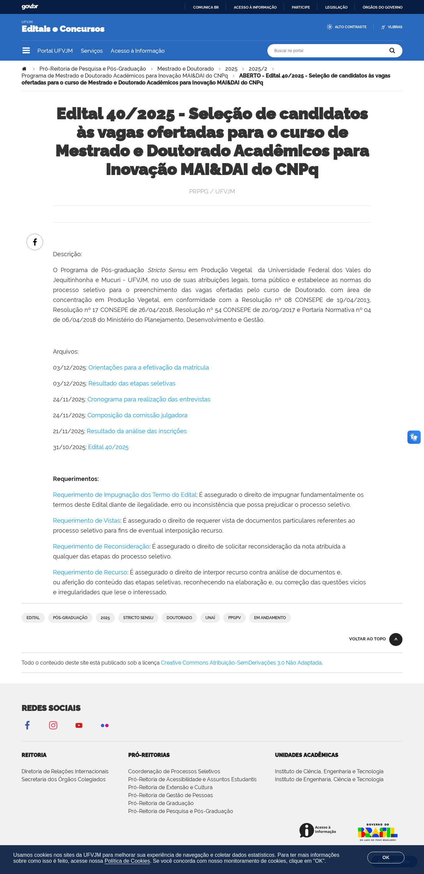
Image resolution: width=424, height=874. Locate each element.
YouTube (78, 725)
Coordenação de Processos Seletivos (174, 771)
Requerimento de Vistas (86, 520)
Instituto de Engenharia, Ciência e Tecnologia (329, 779)
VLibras (395, 27)
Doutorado (179, 617)
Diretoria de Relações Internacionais (65, 771)
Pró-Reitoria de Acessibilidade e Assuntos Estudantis (192, 779)
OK (386, 857)
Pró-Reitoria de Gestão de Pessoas (170, 795)
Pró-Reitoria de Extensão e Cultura (170, 787)
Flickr (104, 725)
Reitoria (34, 755)
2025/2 (258, 69)
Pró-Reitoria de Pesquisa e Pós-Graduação (92, 69)
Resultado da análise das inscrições (137, 431)
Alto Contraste (351, 27)
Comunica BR (206, 7)
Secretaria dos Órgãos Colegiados (64, 779)
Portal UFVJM (55, 50)
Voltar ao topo (367, 638)
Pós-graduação (70, 617)
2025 (231, 69)
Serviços (92, 50)
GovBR (30, 7)
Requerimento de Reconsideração (101, 546)
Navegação (26, 50)
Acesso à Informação (138, 50)
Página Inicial (25, 69)
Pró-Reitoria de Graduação (161, 803)
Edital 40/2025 (108, 446)
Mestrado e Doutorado (185, 69)
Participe (301, 7)
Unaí (210, 617)
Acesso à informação (255, 7)
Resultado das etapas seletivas (132, 383)
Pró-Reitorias (149, 755)
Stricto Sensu (138, 617)
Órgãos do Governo (382, 7)
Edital (33, 617)
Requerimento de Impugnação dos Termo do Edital (124, 494)
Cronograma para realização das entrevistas (149, 399)
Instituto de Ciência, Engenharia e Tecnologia (329, 771)
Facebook (27, 725)
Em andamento (270, 617)
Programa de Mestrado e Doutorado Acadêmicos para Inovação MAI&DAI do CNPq (125, 76)
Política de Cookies (127, 861)
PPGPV (234, 617)
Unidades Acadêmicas (306, 755)
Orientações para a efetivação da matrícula (148, 367)
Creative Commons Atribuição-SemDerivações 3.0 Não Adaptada (241, 663)
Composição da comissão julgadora (137, 415)
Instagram (53, 725)
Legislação (336, 7)
